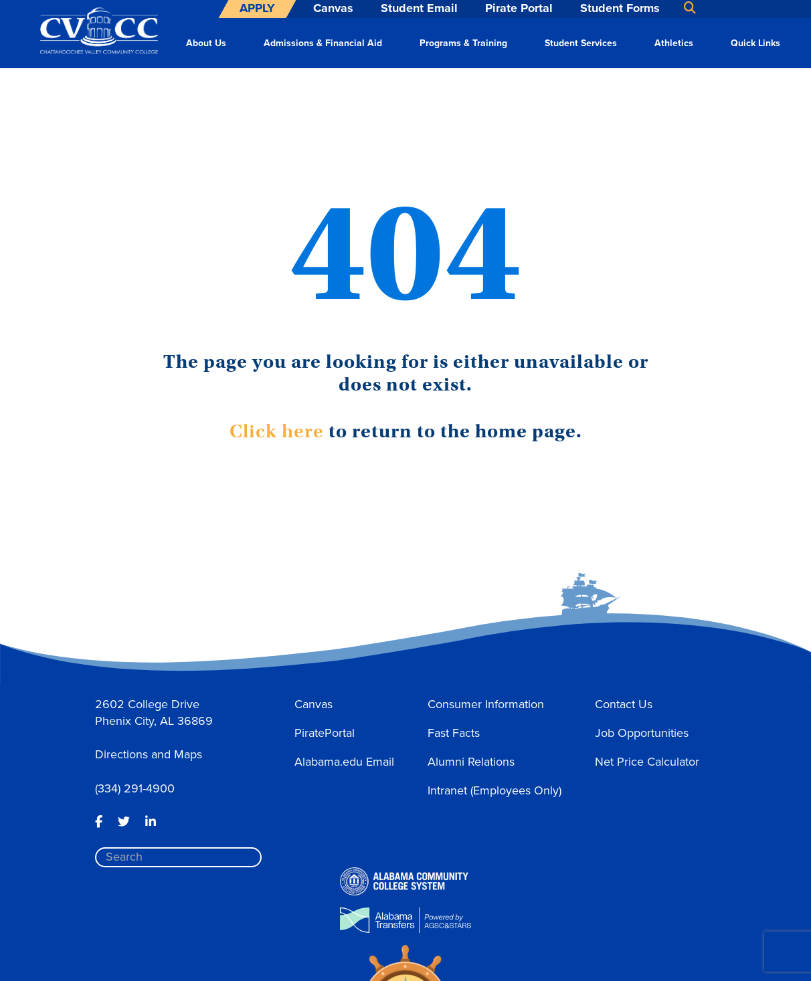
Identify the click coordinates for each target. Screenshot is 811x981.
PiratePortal (324, 733)
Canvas (313, 704)
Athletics (673, 43)
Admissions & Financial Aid (323, 43)
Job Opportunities (642, 733)
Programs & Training (463, 43)
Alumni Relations (471, 761)
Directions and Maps (148, 754)
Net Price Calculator (647, 761)
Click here (277, 431)
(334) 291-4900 (135, 788)
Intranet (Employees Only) (494, 790)
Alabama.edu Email (344, 761)
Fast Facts (454, 733)
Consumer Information (486, 704)
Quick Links (755, 43)
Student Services (581, 43)
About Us (206, 43)
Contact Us (623, 704)
